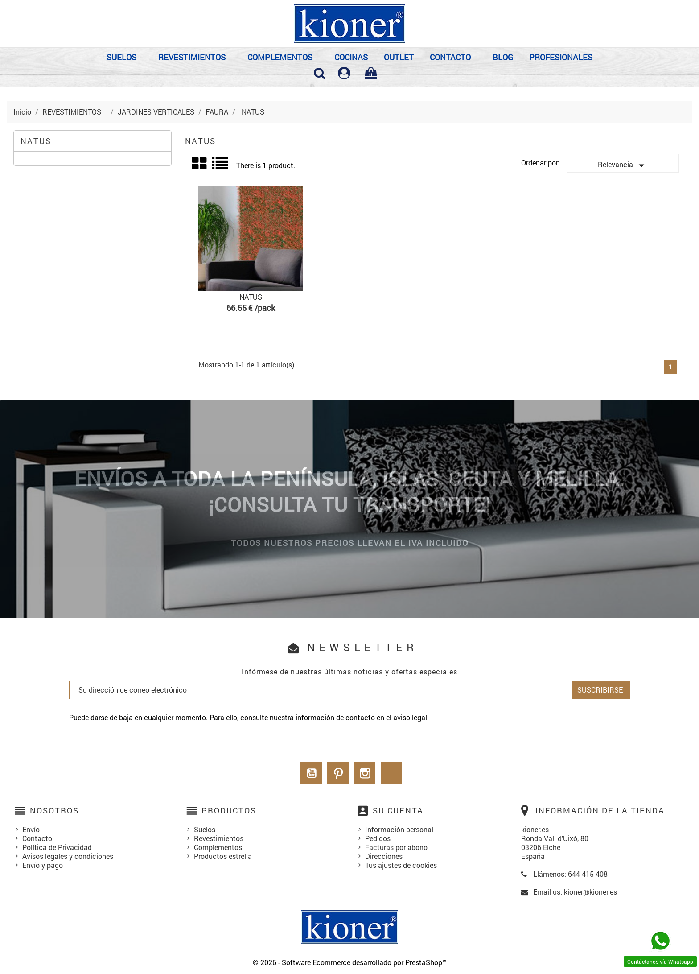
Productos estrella (223, 856)
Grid (200, 164)
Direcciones (384, 856)
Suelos (204, 829)
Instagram (364, 773)
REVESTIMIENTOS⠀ (194, 57)
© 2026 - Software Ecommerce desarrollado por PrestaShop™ (350, 962)
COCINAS (351, 57)
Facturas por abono (396, 847)
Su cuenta (398, 810)
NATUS (36, 141)
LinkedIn (391, 773)
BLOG (503, 57)
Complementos (218, 847)
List (221, 167)
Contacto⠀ (453, 57)
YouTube (311, 773)
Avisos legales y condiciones (67, 856)
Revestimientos (218, 838)
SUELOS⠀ (124, 57)
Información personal (399, 829)
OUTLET (399, 57)
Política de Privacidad (57, 847)
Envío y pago (42, 865)
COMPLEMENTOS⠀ (282, 57)
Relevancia (623, 165)
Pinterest (338, 773)
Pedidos (378, 838)
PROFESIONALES (560, 57)
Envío (31, 829)
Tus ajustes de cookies (401, 865)
